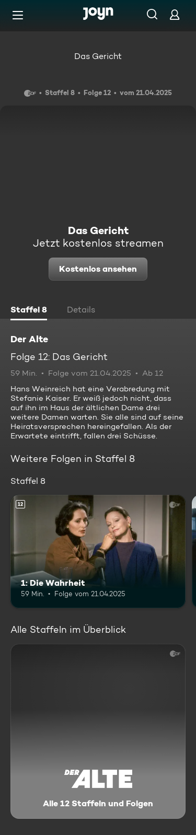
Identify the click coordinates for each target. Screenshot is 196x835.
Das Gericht (98, 56)
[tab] (28, 310)
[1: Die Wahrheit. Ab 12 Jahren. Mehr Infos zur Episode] (98, 552)
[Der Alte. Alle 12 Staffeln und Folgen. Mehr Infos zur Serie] (98, 731)
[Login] (174, 14)
